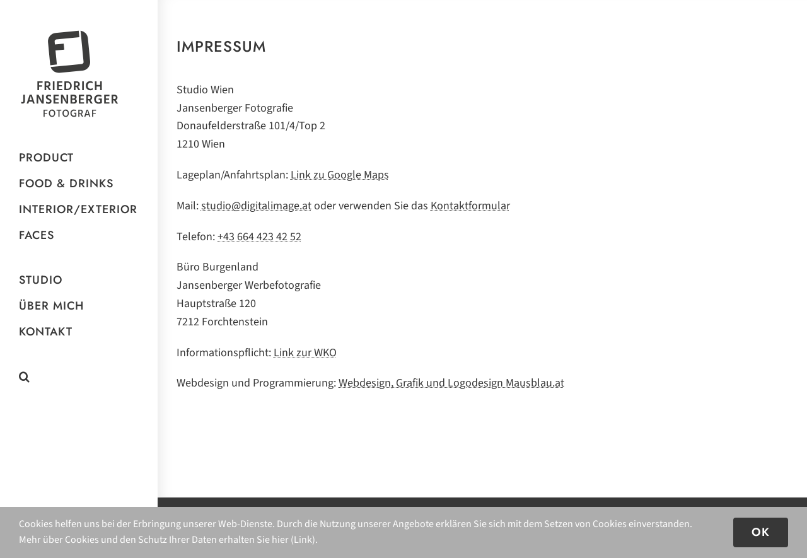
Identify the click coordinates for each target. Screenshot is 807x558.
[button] (79, 377)
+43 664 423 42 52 (259, 237)
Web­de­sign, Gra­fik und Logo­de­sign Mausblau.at (451, 383)
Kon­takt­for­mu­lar (470, 206)
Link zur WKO (305, 353)
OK (761, 532)
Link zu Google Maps (340, 175)
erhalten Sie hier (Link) (267, 540)
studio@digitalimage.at (256, 206)
